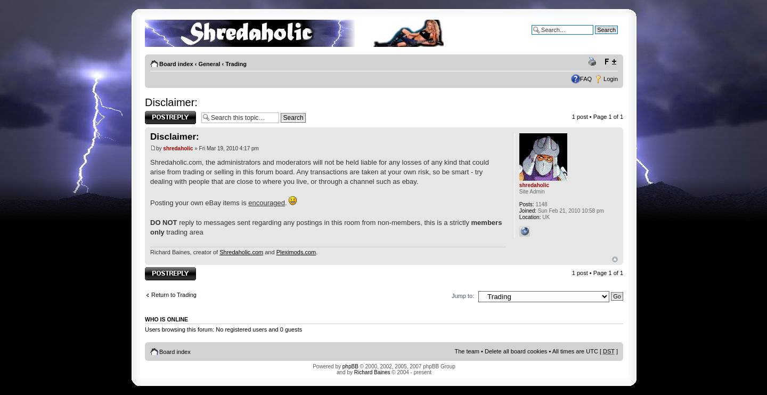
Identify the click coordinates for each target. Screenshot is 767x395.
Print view (594, 62)
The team (467, 351)
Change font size (610, 62)
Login (610, 79)
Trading (236, 64)
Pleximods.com (296, 252)
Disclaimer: (171, 102)
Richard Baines (372, 372)
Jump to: (463, 296)
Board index (176, 64)
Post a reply (170, 117)
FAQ (586, 79)
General (209, 64)
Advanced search (595, 38)
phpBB (350, 366)
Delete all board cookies (516, 351)
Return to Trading (174, 295)
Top (615, 259)
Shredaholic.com (241, 252)
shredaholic (178, 148)
